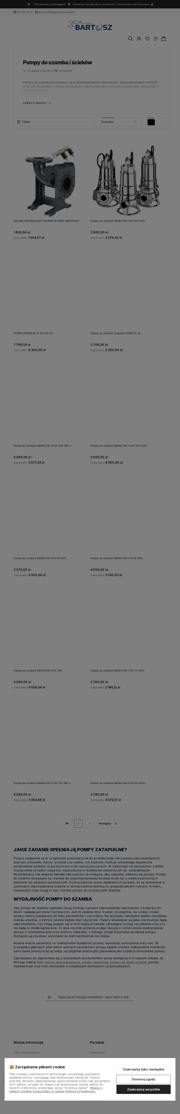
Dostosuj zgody (143, 1079)
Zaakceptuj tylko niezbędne (143, 1069)
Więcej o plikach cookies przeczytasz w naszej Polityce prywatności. (55, 1089)
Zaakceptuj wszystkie (143, 1089)
